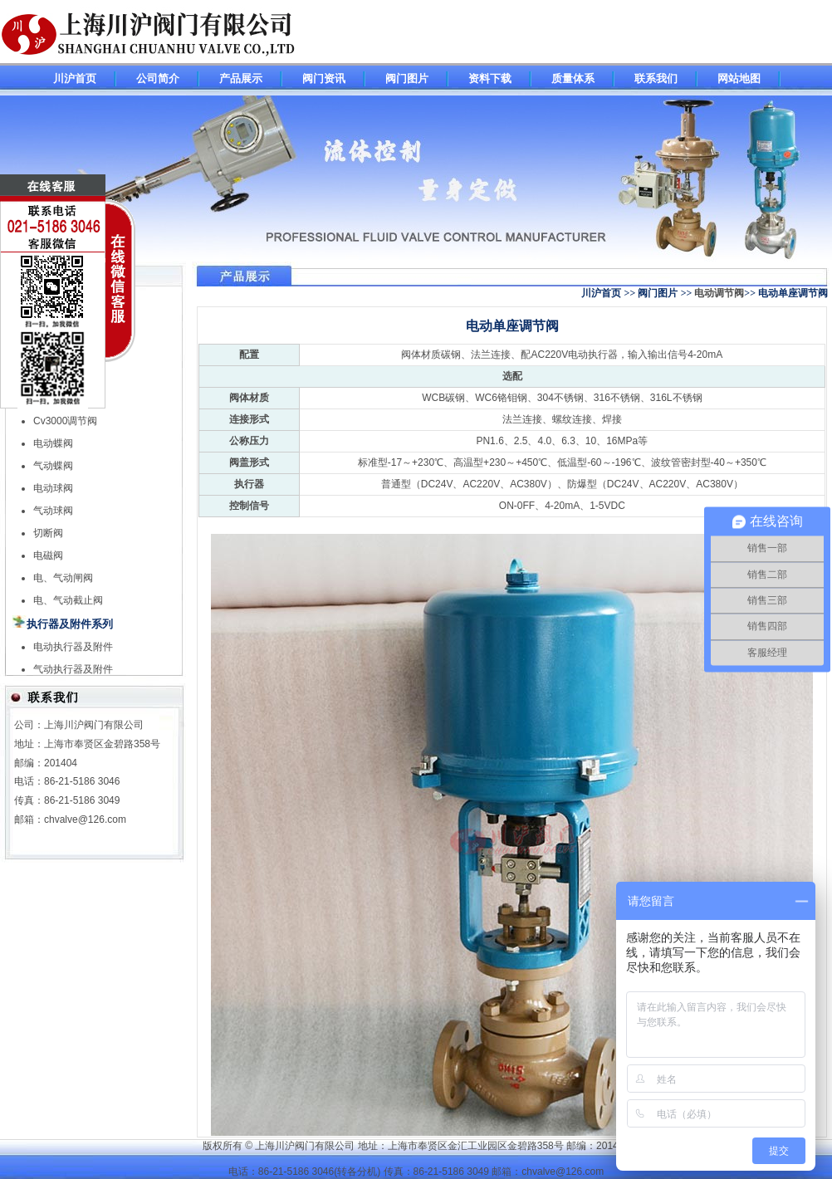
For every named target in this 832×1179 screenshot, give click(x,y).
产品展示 (240, 78)
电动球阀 (53, 488)
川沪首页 (74, 78)
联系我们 (656, 78)
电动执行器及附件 (73, 647)
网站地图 (739, 78)
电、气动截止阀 (68, 600)
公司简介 (157, 78)
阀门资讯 (323, 78)
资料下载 (489, 78)
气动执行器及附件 (73, 669)
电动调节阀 (719, 293)
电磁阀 (48, 555)
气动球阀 (53, 510)
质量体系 (573, 78)
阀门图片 (406, 78)
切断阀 (48, 533)
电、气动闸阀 (63, 578)
